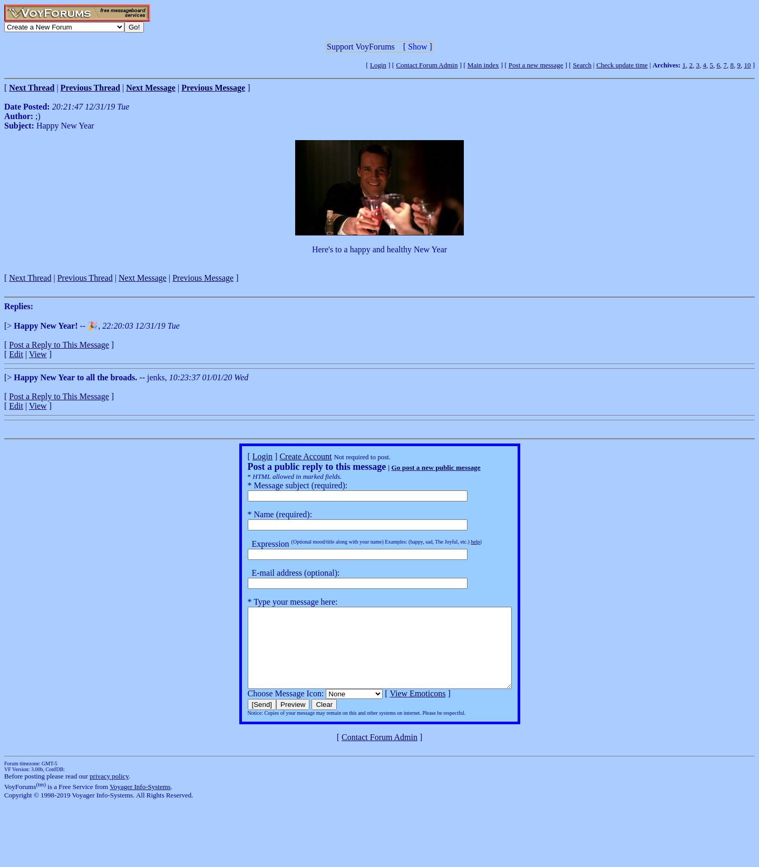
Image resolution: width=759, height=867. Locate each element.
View (38, 354)
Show (417, 46)
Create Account (290, 456)
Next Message (143, 277)
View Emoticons (402, 709)
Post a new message (536, 65)
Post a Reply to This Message (59, 344)
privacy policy (109, 792)
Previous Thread (85, 277)
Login (378, 65)
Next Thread (30, 277)
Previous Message (202, 277)
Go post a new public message (419, 467)
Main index (483, 65)
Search (582, 65)
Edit (16, 354)
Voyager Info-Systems (140, 802)
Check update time (621, 65)
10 (747, 65)
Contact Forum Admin (427, 65)
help (459, 542)
